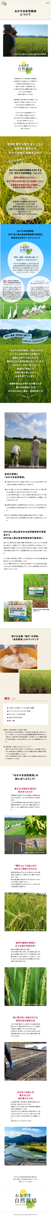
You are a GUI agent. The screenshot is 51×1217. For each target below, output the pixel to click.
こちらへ (30, 1181)
